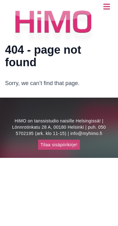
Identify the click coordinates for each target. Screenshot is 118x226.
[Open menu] (106, 6)
